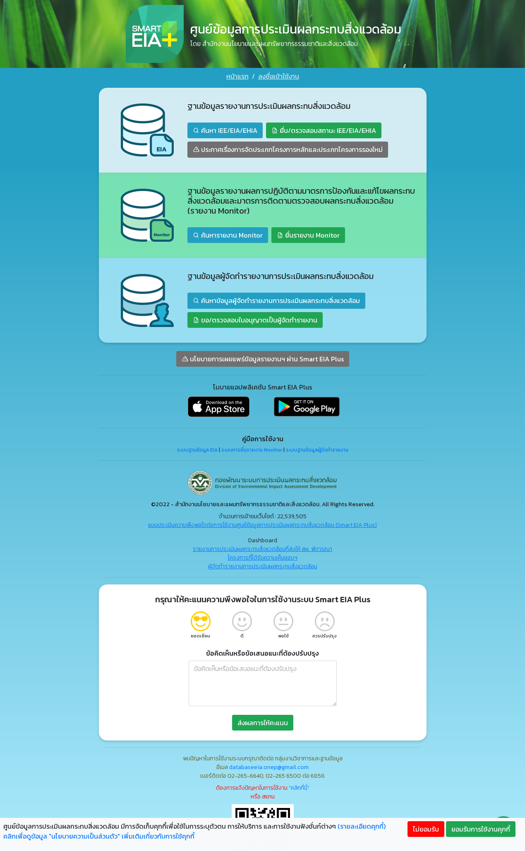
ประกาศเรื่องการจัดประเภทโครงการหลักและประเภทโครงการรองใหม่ (288, 149)
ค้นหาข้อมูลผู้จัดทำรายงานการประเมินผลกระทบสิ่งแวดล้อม (276, 300)
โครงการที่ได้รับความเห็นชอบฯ (262, 557)
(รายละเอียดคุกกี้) (362, 826)
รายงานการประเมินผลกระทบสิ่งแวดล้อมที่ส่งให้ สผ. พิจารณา (262, 549)
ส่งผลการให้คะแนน (262, 723)
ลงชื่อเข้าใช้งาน (278, 76)
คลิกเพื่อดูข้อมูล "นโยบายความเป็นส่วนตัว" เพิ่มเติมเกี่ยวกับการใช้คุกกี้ (98, 836)
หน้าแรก (237, 76)
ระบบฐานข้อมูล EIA (197, 450)
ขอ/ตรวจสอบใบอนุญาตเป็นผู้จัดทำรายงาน (255, 320)
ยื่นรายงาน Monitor (308, 235)
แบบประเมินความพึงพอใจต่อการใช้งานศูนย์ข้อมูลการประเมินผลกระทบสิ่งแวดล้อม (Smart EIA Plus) (262, 525)
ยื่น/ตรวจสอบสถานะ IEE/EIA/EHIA (323, 130)
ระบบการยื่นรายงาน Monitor (251, 450)
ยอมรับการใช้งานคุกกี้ (480, 829)
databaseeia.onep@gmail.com (269, 767)
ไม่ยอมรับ (426, 829)
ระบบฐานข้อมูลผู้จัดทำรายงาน (317, 450)
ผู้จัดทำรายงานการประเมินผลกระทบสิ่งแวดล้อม (262, 566)
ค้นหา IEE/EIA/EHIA (225, 130)
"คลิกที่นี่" (299, 788)
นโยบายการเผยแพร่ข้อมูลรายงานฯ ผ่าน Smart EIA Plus (263, 359)
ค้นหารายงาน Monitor (228, 235)
